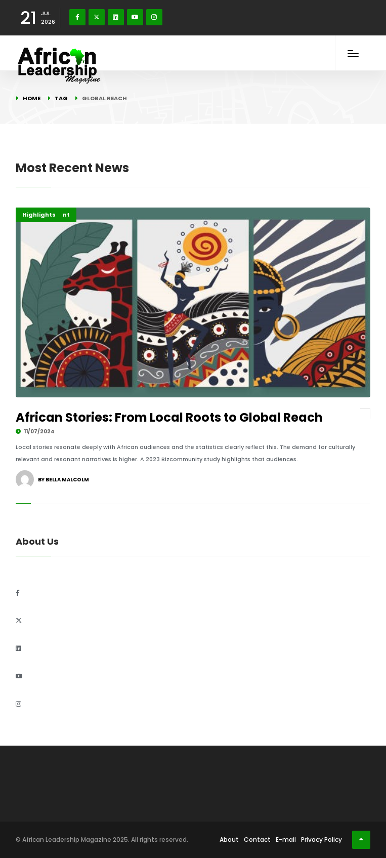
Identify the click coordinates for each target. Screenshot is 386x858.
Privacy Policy (321, 839)
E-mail (286, 839)
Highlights (39, 215)
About (229, 839)
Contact (257, 839)
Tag (61, 98)
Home (31, 98)
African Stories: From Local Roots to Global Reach (169, 417)
